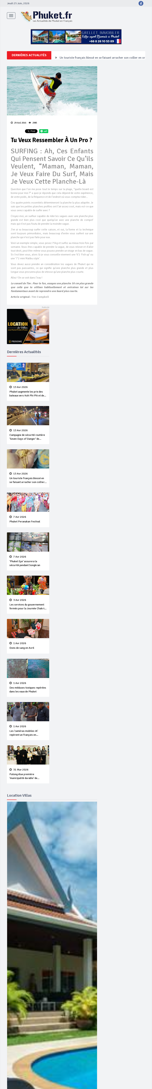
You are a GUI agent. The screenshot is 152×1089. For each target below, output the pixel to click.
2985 (33, 122)
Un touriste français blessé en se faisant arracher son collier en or (28, 478)
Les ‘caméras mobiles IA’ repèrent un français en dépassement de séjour (28, 731)
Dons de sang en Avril (28, 646)
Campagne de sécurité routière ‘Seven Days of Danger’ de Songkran (104, 55)
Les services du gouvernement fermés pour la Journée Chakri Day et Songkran (28, 604)
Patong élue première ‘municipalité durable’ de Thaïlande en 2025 (28, 774)
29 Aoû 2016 (18, 122)
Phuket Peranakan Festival (28, 519)
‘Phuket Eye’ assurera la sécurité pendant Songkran (28, 561)
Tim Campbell (40, 297)
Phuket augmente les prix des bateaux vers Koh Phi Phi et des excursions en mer (28, 392)
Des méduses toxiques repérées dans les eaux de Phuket (28, 687)
